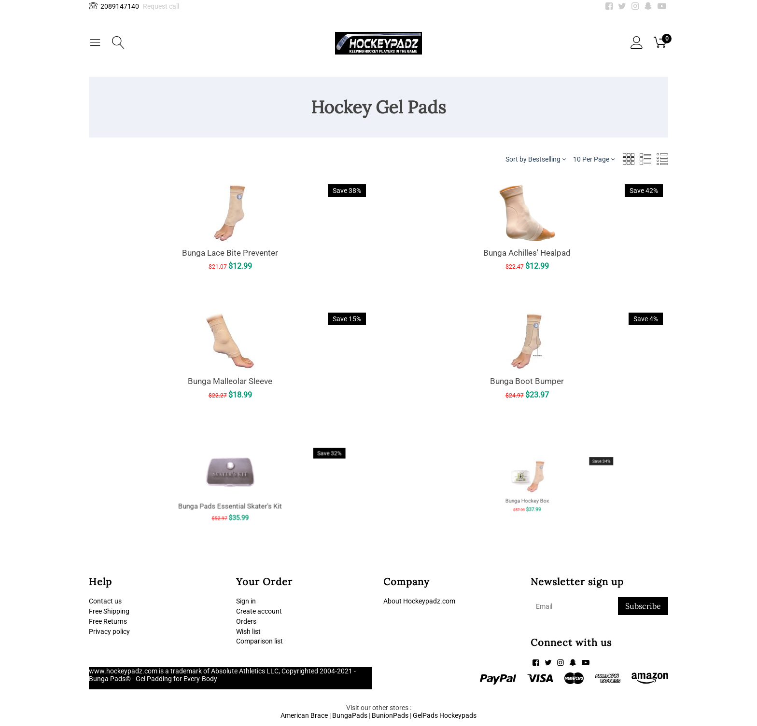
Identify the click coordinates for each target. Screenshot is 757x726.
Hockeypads (458, 715)
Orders (246, 621)
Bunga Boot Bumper (527, 380)
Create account (259, 611)
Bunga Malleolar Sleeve (230, 381)
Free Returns (108, 621)
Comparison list (259, 641)
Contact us (105, 601)
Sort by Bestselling (535, 159)
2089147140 (114, 6)
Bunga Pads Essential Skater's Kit (230, 493)
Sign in (246, 601)
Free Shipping (109, 611)
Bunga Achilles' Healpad (527, 252)
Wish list (248, 631)
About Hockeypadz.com (419, 601)
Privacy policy (109, 631)
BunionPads (390, 715)
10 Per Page (594, 159)
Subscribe (643, 606)
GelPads (425, 715)
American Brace (304, 715)
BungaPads (349, 715)
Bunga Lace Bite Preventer (230, 253)
